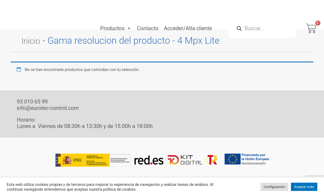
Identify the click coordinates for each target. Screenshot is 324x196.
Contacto (147, 17)
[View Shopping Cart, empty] (311, 17)
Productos (115, 16)
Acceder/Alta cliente (188, 17)
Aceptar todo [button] (304, 187)
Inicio (32, 40)
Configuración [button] (274, 187)
